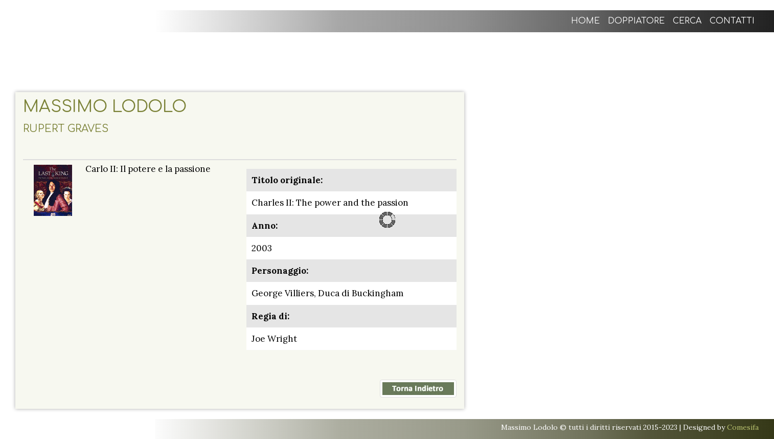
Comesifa (743, 427)
